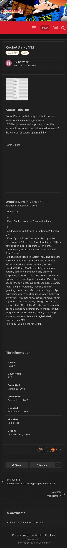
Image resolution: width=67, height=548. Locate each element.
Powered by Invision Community (34, 542)
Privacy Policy (20, 535)
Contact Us (37, 535)
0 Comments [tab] (16, 513)
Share (16, 465)
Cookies (50, 535)
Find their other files (25, 65)
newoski (23, 62)
